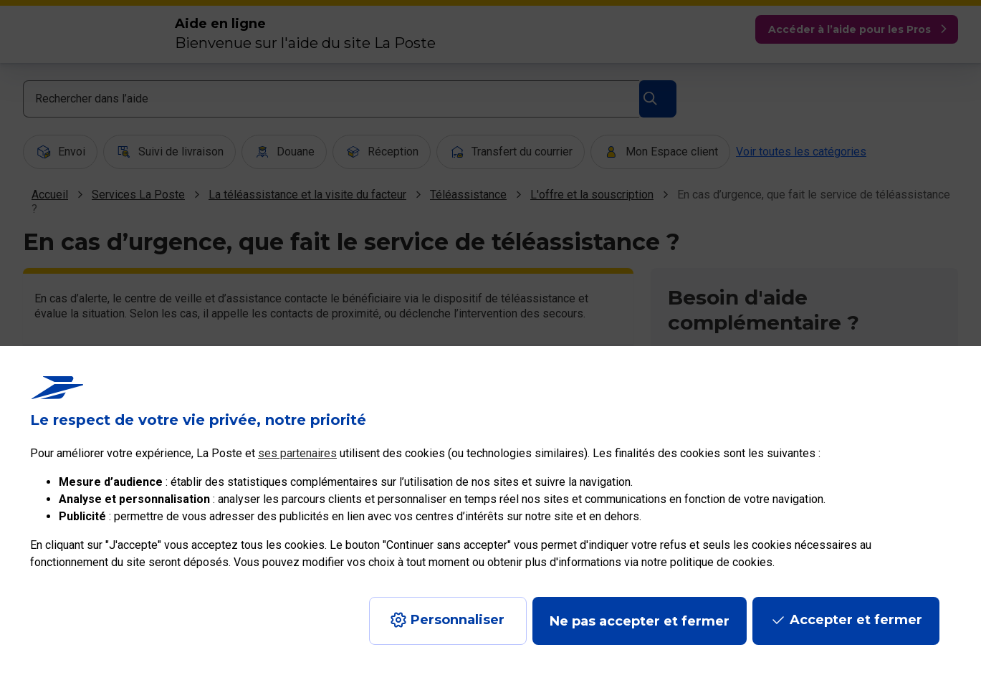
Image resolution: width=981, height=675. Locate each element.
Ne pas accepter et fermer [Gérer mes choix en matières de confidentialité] (639, 621)
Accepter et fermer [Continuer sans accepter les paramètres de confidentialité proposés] (856, 620)
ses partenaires (297, 453)
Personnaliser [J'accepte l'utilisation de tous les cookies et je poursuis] (457, 620)
